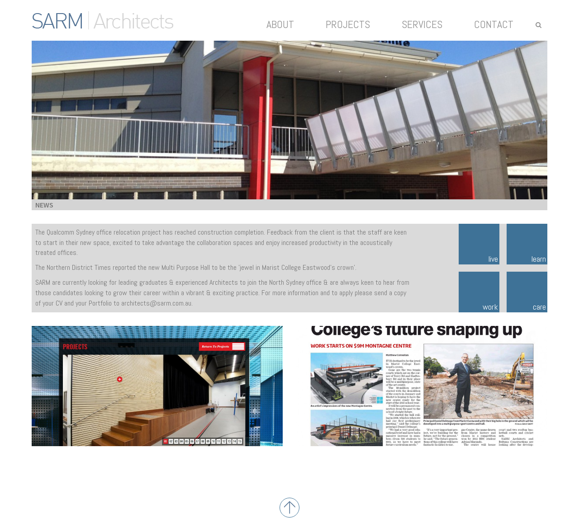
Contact (493, 24)
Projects (348, 24)
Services (422, 24)
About (280, 24)
